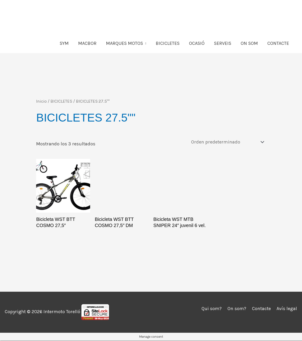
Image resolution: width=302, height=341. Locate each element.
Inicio (41, 101)
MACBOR (87, 43)
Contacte (261, 309)
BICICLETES (168, 43)
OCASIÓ (197, 43)
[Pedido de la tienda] (226, 142)
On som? (236, 309)
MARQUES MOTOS (124, 43)
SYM (64, 43)
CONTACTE (278, 43)
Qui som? (211, 309)
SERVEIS (222, 43)
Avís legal (287, 309)
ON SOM (249, 43)
